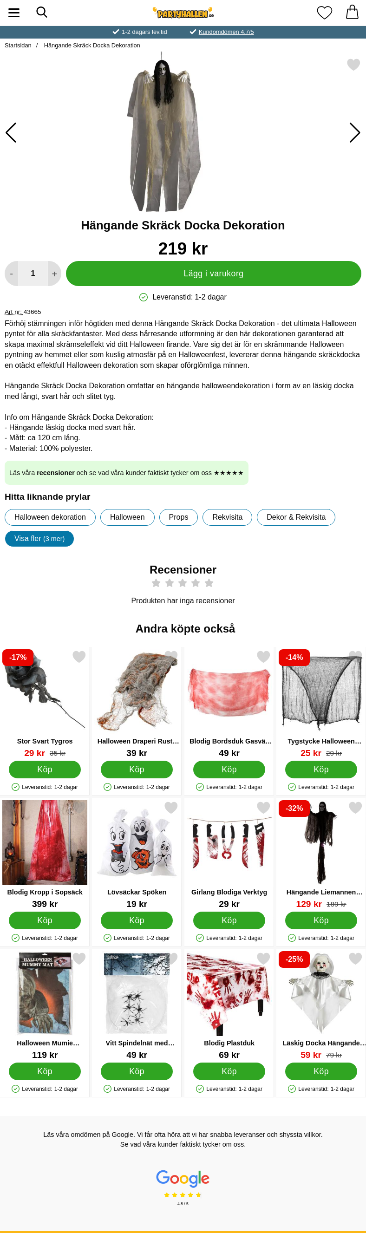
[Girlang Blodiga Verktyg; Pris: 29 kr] (229, 855)
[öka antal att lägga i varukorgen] (54, 273)
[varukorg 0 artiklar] (352, 13)
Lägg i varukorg (213, 273)
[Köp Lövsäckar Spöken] (137, 920)
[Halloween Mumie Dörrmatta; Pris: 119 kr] (45, 1006)
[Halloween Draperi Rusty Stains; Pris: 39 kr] (137, 704)
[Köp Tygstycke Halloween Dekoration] (321, 769)
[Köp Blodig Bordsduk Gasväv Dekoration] (229, 769)
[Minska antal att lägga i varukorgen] (11, 273)
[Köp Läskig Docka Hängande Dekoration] (321, 1071)
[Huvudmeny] (14, 13)
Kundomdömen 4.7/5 (226, 31)
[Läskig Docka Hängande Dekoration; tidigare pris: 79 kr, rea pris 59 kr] (321, 1006)
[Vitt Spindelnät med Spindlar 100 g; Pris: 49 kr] (137, 1006)
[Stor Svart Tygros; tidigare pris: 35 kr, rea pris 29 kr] (45, 704)
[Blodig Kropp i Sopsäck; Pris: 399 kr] (45, 855)
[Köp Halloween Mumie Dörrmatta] (45, 1071)
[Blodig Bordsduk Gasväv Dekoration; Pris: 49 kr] (229, 704)
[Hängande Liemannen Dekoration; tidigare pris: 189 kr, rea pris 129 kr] (321, 855)
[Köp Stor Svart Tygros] (45, 769)
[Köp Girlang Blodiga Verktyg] (229, 920)
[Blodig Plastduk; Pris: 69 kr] (229, 1006)
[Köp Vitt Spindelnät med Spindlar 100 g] (137, 1071)
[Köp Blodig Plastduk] (229, 1071)
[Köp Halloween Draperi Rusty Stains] (137, 769)
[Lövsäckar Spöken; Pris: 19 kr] (137, 855)
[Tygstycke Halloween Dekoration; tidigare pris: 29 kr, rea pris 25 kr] (321, 704)
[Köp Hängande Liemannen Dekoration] (321, 920)
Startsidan (18, 45)
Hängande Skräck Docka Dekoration (91, 45)
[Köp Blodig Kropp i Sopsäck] (45, 920)
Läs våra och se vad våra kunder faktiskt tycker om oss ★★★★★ (126, 472)
